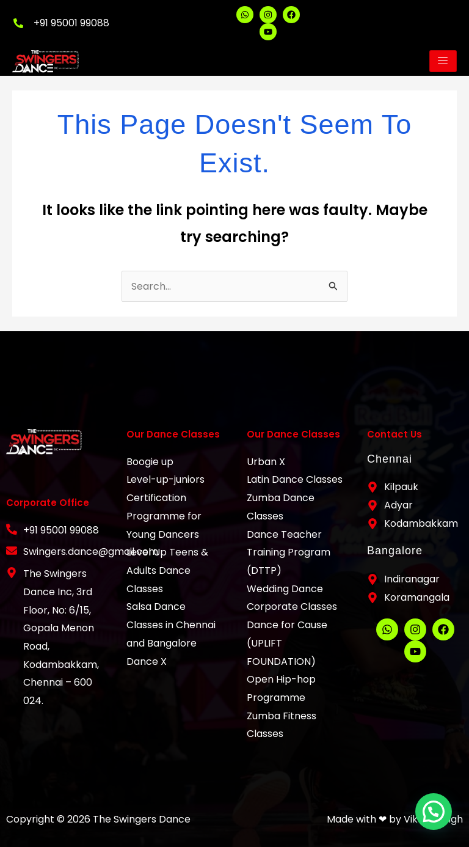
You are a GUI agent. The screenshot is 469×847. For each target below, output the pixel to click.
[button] (435, 815)
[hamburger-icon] (443, 61)
